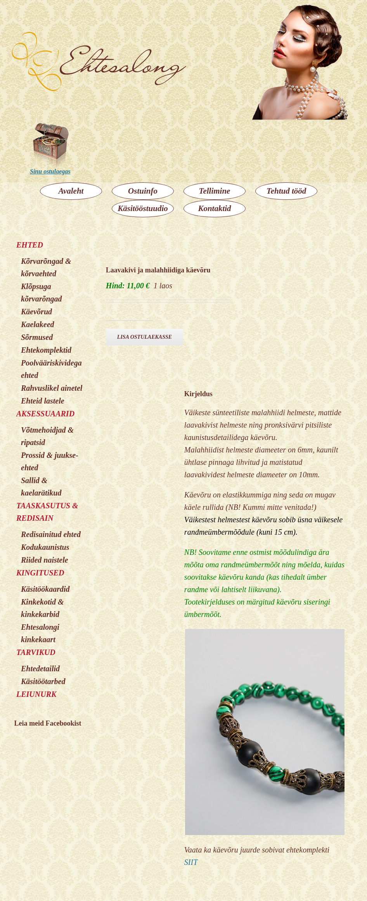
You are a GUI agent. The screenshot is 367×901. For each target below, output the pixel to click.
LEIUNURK (36, 694)
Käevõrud (36, 311)
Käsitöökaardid (45, 589)
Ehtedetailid (40, 668)
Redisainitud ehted (51, 534)
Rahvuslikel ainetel (51, 388)
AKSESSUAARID (45, 413)
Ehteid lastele (42, 401)
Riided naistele (44, 560)
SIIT (190, 862)
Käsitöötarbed (43, 681)
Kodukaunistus (45, 547)
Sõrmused (37, 337)
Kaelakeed (37, 324)
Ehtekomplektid (46, 350)
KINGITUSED (40, 572)
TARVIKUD (35, 652)
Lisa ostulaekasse (144, 337)
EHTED (29, 245)
